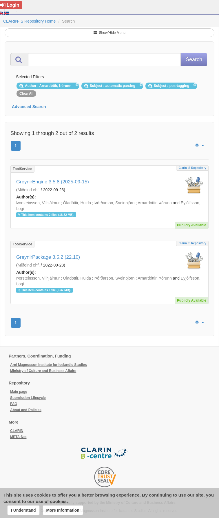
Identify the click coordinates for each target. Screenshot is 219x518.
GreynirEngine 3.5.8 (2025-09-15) (52, 182)
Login (9, 5)
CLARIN (16, 431)
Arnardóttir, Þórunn (155, 202)
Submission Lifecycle (28, 398)
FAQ (13, 404)
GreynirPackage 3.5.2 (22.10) (48, 257)
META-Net (18, 437)
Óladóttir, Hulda (77, 202)
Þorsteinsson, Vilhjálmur (38, 202)
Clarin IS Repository (192, 167)
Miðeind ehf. (29, 189)
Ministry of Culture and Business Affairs (43, 371)
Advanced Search (29, 106)
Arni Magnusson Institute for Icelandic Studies (48, 365)
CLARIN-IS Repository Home (29, 21)
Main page (18, 392)
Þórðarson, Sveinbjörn (114, 202)
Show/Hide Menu (109, 33)
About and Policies (25, 410)
